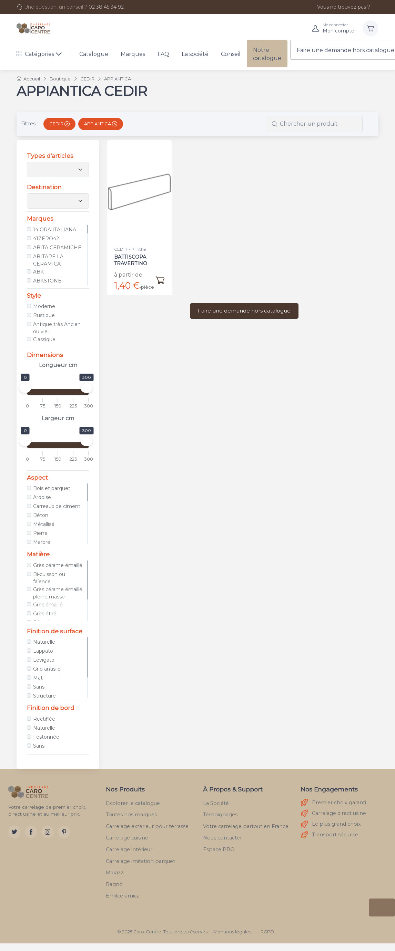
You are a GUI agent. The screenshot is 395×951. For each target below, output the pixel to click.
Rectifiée (44, 719)
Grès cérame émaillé (57, 565)
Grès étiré (45, 614)
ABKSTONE (47, 281)
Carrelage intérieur (129, 849)
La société (195, 54)
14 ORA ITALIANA (54, 230)
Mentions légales (232, 931)
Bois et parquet (51, 488)
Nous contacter (222, 838)
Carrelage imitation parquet (140, 861)
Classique (44, 339)
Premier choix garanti (333, 802)
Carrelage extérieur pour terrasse (147, 826)
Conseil (231, 54)
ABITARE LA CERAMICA (48, 260)
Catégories (35, 54)
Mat (38, 678)
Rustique (44, 315)
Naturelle (44, 642)
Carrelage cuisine (127, 838)
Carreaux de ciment (56, 506)
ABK (38, 272)
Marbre (41, 542)
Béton (40, 515)
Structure (44, 696)
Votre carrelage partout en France (245, 826)
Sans (38, 687)
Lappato (43, 651)
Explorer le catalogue (133, 803)
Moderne (44, 306)
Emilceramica (123, 896)
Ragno (114, 884)
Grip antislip (47, 669)
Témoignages (220, 814)
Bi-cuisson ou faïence (49, 578)
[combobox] (314, 124)
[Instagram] (47, 832)
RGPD (267, 931)
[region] (58, 255)
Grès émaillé (48, 605)
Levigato (43, 660)
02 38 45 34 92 (106, 7)
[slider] (25, 388)
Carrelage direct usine (333, 813)
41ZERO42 (46, 239)
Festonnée (46, 737)
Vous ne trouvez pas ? (340, 7)
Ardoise (42, 497)
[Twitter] (14, 832)
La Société (216, 803)
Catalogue (93, 54)
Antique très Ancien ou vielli (57, 328)
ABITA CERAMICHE (57, 247)
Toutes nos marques (131, 814)
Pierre (40, 533)
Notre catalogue (267, 54)
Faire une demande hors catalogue (244, 310)
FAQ (163, 54)
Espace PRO (219, 849)
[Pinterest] (64, 832)
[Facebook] (31, 832)
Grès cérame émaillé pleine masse (57, 593)
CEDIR (59, 123)
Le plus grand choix (331, 824)
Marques (133, 54)
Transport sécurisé (329, 835)
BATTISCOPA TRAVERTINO (130, 260)
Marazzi (115, 873)
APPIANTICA (100, 123)
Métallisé (43, 524)
